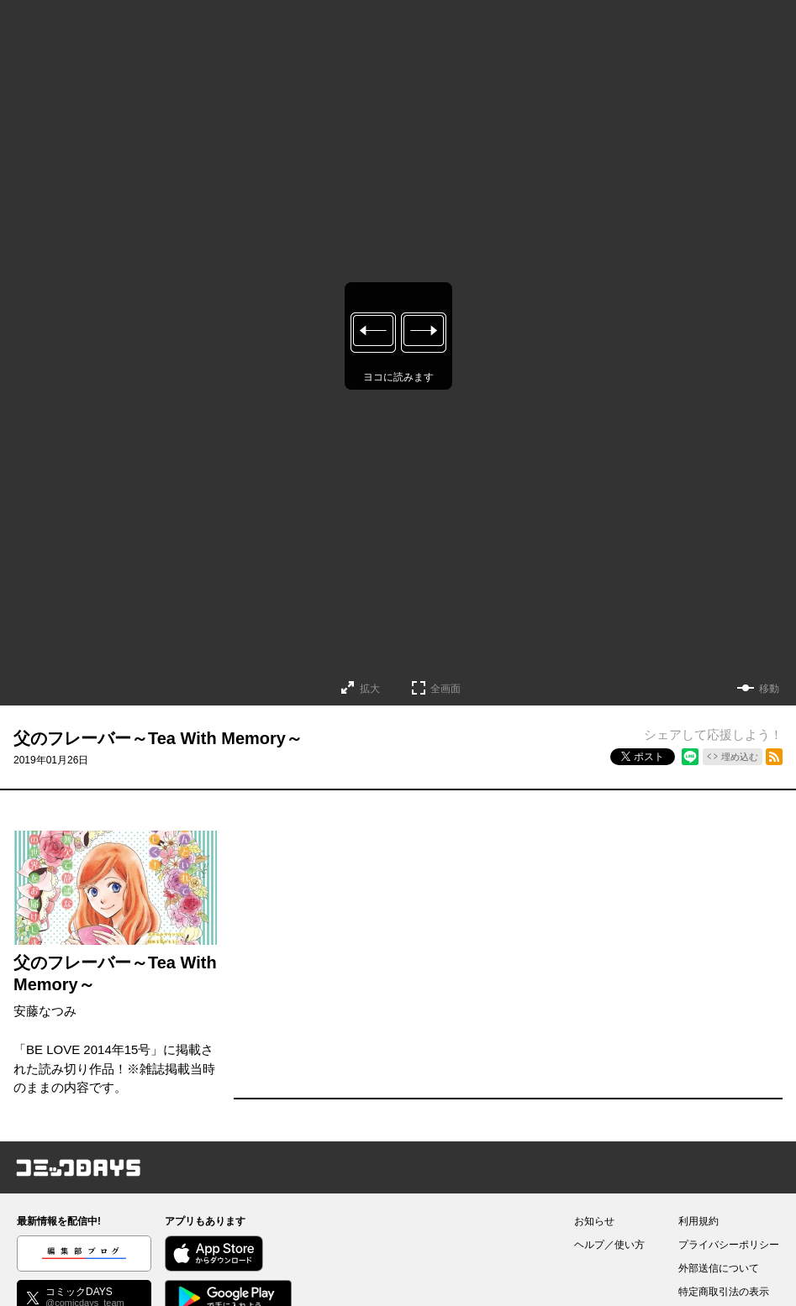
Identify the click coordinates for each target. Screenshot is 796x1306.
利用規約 (698, 1221)
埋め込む (739, 757)
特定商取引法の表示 (723, 1292)
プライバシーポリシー (728, 1245)
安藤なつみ (44, 1011)
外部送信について (718, 1268)
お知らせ (594, 1221)
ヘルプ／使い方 (609, 1245)
